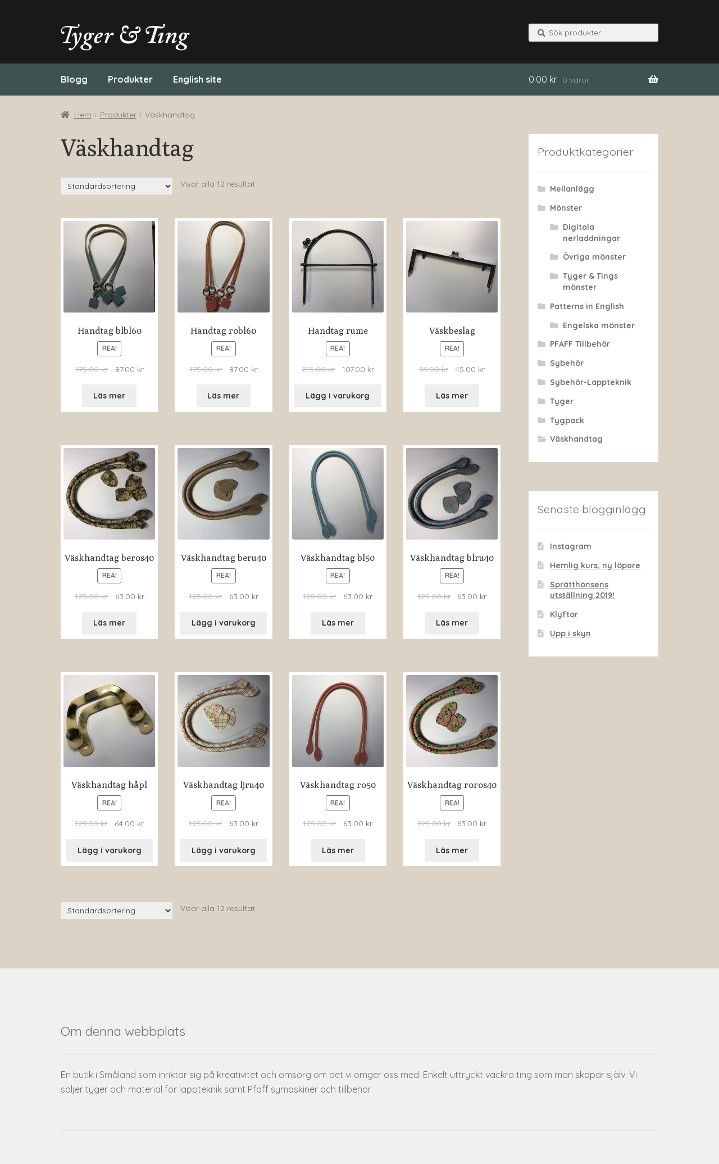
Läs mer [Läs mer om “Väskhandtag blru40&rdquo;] (452, 623)
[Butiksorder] (116, 186)
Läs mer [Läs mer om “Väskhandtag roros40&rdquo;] (452, 850)
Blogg (74, 79)
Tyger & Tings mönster (590, 281)
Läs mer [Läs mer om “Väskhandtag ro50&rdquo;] (338, 850)
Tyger (562, 401)
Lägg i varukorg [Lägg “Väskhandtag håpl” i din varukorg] (110, 850)
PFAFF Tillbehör (580, 344)
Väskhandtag (576, 439)
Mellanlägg (572, 189)
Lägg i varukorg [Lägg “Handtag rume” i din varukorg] (338, 396)
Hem (83, 115)
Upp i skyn (570, 633)
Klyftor (564, 614)
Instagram (570, 546)
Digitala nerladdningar (591, 232)
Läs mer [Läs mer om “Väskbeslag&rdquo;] (452, 396)
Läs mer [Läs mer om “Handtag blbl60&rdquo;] (109, 396)
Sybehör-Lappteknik (590, 382)
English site (197, 79)
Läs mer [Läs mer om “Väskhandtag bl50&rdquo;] (338, 623)
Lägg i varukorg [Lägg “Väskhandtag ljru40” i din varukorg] (224, 850)
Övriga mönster (594, 257)
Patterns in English (587, 306)
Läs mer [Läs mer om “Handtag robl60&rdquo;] (223, 396)
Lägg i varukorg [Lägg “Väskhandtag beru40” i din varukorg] (224, 623)
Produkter (130, 79)
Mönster (566, 208)
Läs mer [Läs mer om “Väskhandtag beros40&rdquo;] (109, 623)
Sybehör (567, 363)
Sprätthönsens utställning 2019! (582, 590)
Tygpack (567, 420)
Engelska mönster (599, 325)
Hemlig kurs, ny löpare (595, 565)
